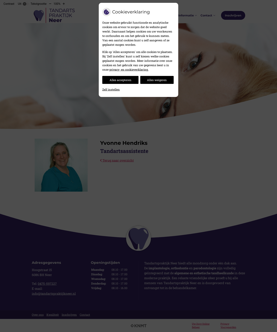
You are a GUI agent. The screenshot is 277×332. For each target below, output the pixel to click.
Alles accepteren (120, 80)
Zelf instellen (111, 89)
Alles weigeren (157, 80)
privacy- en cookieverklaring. (129, 69)
